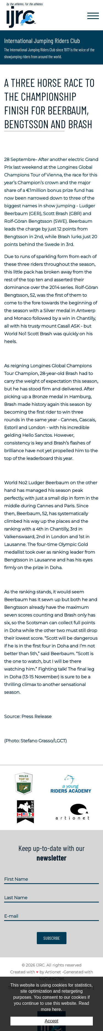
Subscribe (51, 938)
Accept (51, 1021)
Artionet (53, 972)
